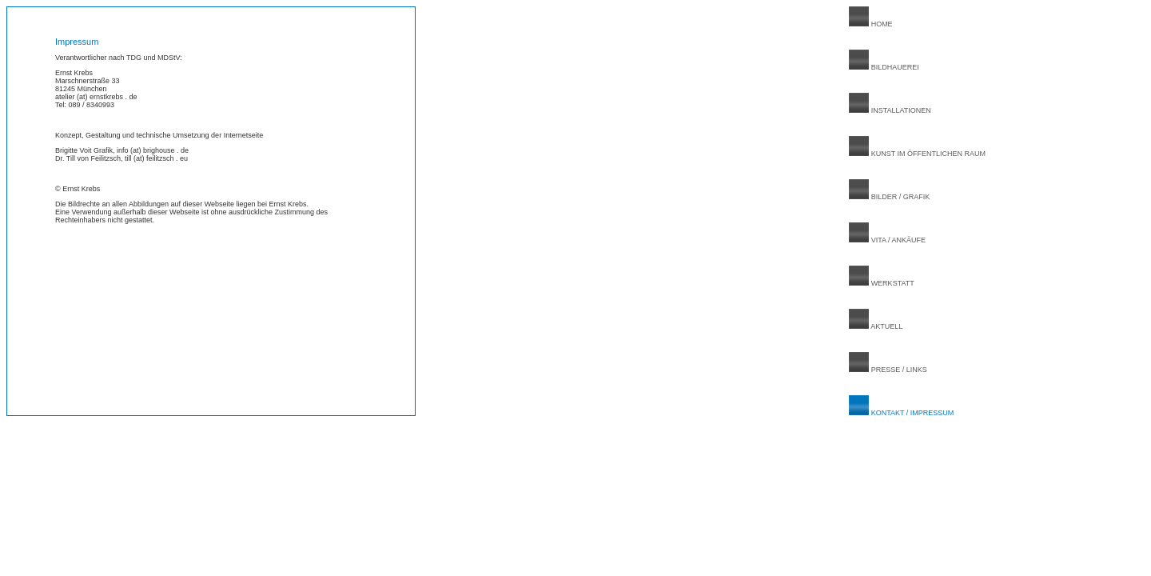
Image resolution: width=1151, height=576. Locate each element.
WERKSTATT (881, 283)
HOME (871, 24)
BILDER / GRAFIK (889, 197)
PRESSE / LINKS (888, 370)
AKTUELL (875, 326)
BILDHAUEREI (884, 67)
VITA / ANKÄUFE (887, 240)
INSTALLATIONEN (890, 110)
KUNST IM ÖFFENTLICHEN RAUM (917, 154)
